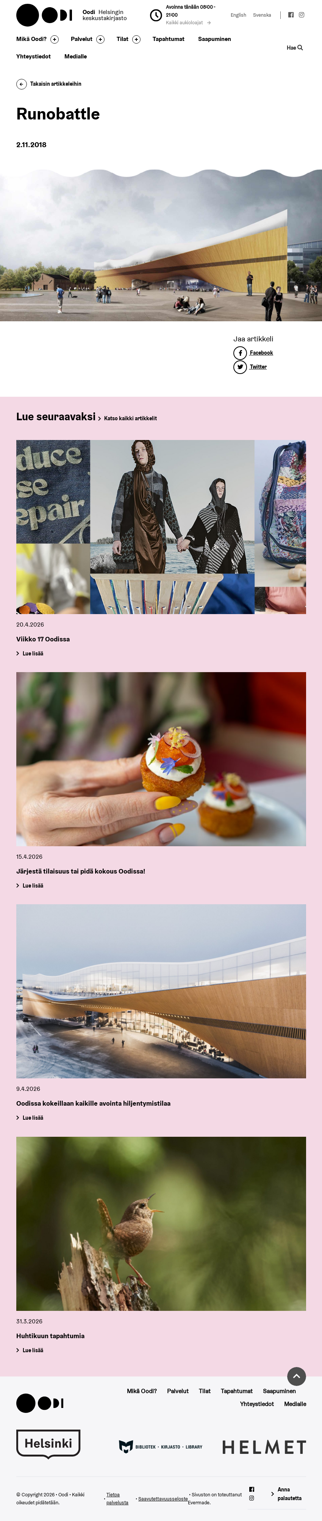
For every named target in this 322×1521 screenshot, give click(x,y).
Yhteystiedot (33, 56)
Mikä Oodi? (31, 39)
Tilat (122, 39)
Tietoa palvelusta (117, 1498)
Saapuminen (214, 39)
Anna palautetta (290, 1494)
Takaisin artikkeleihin (48, 83)
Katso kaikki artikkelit (130, 418)
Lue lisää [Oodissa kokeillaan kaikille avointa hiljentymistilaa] (32, 1117)
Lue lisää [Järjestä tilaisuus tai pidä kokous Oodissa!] (32, 885)
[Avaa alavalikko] (52, 39)
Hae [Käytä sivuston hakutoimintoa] (295, 47)
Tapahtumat (168, 39)
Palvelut (81, 39)
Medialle (75, 56)
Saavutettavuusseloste (163, 1499)
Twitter (250, 366)
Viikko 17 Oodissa (43, 639)
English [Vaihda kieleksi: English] (238, 15)
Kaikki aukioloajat (188, 22)
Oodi (44, 15)
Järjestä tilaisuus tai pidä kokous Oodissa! (80, 871)
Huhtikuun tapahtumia (50, 1335)
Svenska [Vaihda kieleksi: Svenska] (262, 15)
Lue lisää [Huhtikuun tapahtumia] (32, 1350)
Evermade (198, 1502)
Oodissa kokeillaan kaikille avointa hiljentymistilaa (93, 1103)
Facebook (253, 352)
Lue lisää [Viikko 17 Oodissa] (32, 653)
